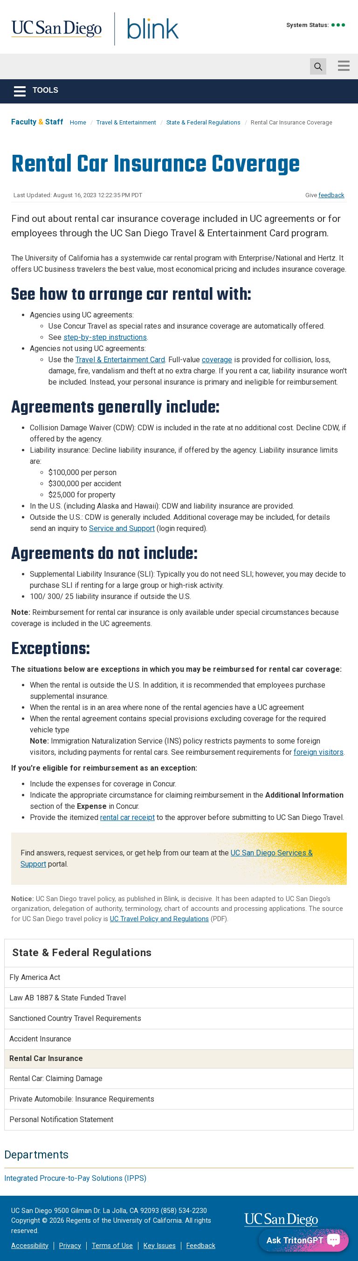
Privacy (70, 1246)
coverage (217, 359)
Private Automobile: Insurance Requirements (81, 1099)
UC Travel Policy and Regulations (159, 919)
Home (78, 122)
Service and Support (122, 528)
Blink (144, 34)
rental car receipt (127, 817)
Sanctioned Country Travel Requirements (75, 1018)
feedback (331, 195)
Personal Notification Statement (61, 1119)
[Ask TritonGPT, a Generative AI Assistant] (304, 1240)
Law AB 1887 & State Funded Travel (67, 997)
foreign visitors (319, 752)
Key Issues (160, 1246)
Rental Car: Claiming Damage (56, 1078)
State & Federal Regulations (203, 122)
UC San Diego (53, 34)
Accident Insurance (40, 1038)
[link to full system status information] (338, 25)
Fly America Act (34, 977)
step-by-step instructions (105, 337)
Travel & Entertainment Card (120, 359)
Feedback (200, 1246)
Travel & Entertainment (126, 122)
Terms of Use (112, 1246)
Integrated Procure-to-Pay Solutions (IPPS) (75, 1178)
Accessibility (29, 1246)
